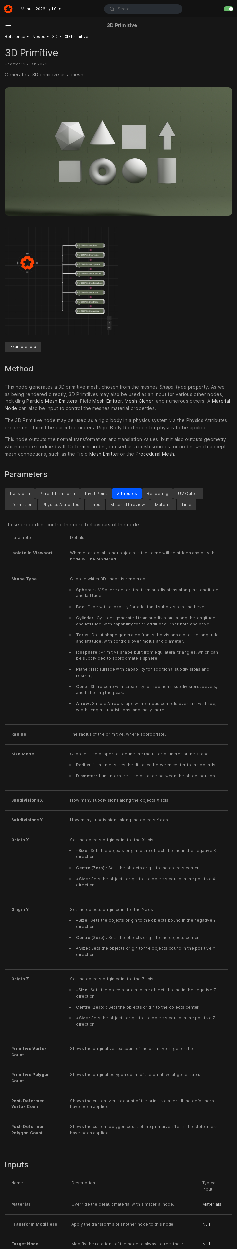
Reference (15, 36)
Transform (19, 493)
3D (55, 36)
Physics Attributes (61, 504)
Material (163, 504)
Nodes (38, 36)
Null (206, 1224)
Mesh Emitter (107, 401)
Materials (212, 1204)
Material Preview (127, 504)
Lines (95, 504)
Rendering (157, 493)
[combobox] (143, 9)
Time (186, 504)
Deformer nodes (87, 446)
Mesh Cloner (139, 401)
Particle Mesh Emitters (51, 401)
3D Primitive (76, 36)
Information (21, 504)
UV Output (188, 493)
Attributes (127, 493)
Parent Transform (57, 493)
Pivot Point (96, 493)
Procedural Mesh (155, 454)
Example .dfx (23, 346)
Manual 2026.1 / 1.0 (41, 8)
